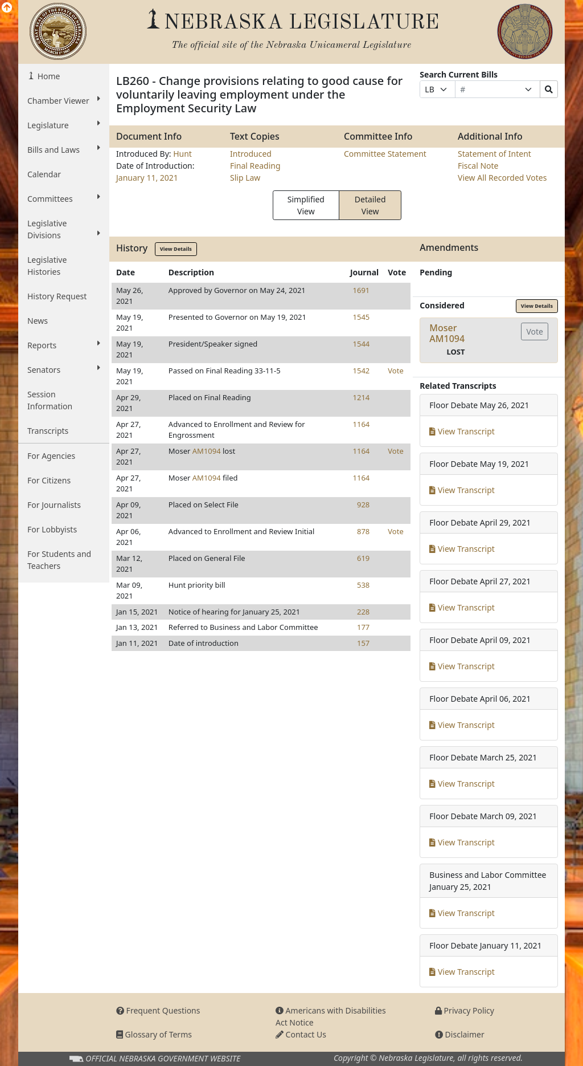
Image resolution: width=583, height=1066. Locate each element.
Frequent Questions (158, 1010)
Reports (63, 345)
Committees (63, 198)
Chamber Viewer (63, 100)
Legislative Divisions (63, 229)
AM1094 (206, 451)
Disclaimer (460, 1034)
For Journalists (54, 504)
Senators (63, 369)
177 (363, 627)
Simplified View (306, 205)
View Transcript (462, 431)
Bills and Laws (63, 149)
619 (363, 558)
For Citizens (49, 480)
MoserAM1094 (447, 333)
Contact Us (301, 1034)
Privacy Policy (464, 1010)
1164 (361, 424)
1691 (361, 290)
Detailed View (370, 205)
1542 (361, 370)
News (37, 320)
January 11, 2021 (147, 177)
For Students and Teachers (59, 559)
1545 (361, 317)
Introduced (251, 153)
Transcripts (47, 430)
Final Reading (255, 165)
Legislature (63, 125)
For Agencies (51, 455)
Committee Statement (385, 153)
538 (363, 585)
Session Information (49, 400)
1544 (361, 344)
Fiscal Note (478, 165)
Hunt (182, 153)
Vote (395, 370)
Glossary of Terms (154, 1034)
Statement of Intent (494, 153)
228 (363, 612)
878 (363, 531)
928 (363, 504)
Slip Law (245, 177)
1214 (361, 397)
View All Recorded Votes (502, 177)
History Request (57, 296)
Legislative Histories (47, 265)
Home (47, 76)
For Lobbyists (52, 529)
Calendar (44, 174)
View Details (176, 249)
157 (363, 643)
